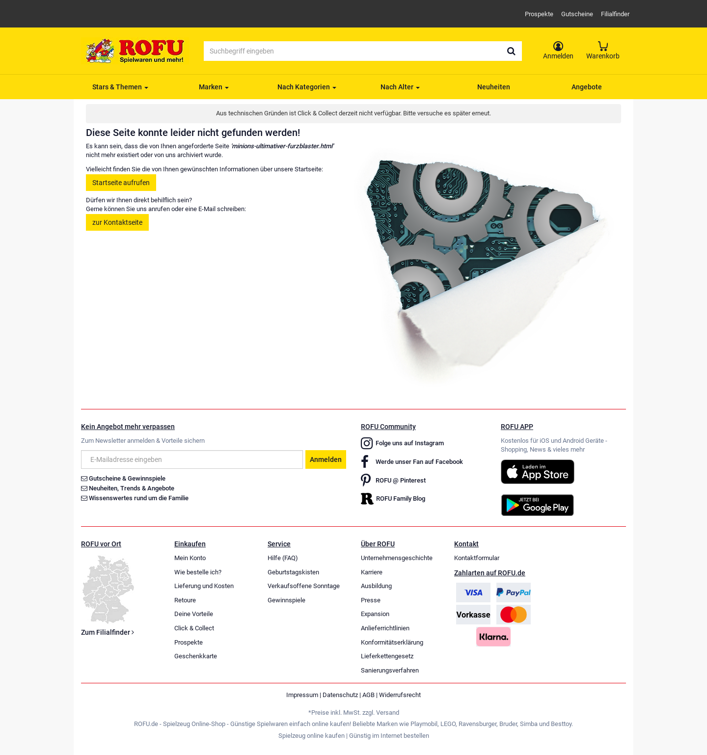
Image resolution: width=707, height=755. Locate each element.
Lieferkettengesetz (387, 656)
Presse (371, 600)
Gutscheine (577, 14)
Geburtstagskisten (293, 572)
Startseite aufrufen (121, 183)
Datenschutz (340, 695)
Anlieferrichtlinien (385, 628)
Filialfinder (615, 14)
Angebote (586, 87)
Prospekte (539, 14)
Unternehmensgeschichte (397, 558)
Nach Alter (400, 87)
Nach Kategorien (306, 87)
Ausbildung (376, 586)
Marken (214, 87)
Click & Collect (194, 628)
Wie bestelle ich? (197, 572)
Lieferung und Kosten (204, 586)
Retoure (185, 600)
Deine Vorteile (193, 614)
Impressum (302, 695)
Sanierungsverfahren (390, 670)
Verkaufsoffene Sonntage (304, 586)
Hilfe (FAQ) (283, 558)
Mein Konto (190, 558)
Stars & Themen (120, 87)
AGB (368, 695)
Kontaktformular (476, 558)
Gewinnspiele (286, 600)
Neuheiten (493, 87)
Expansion (375, 614)
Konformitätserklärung (392, 642)
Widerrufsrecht (400, 695)
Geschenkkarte (195, 656)
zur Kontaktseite (117, 222)
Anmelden (326, 459)
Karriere (371, 572)
